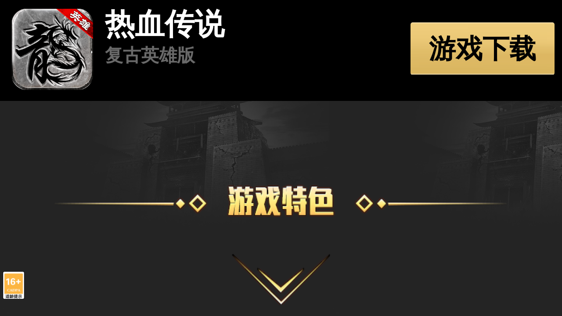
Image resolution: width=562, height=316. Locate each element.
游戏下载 (482, 48)
